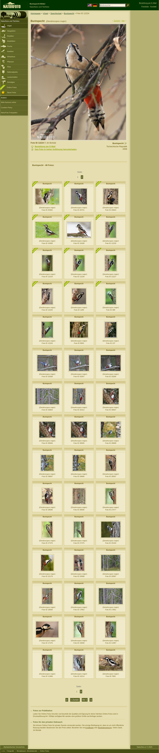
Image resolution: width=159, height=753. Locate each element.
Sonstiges (11, 82)
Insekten (10, 51)
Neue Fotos (11, 92)
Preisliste (145, 6)
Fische (9, 46)
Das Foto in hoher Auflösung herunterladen (56, 149)
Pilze (9, 67)
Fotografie (10, 751)
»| (91, 700)
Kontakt (153, 6)
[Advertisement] (144, 61)
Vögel (9, 26)
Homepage (36, 13)
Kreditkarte (89, 728)
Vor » (84, 700)
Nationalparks (12, 72)
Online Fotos (12, 87)
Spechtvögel (56, 13)
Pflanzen (10, 62)
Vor (123, 21)
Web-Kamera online (8, 102)
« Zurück (75, 700)
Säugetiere (11, 31)
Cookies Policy (6, 107)
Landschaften (12, 77)
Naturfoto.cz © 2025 (144, 747)
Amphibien (11, 41)
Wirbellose (11, 57)
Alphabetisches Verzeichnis (13, 747)
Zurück (117, 21)
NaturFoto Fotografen (9, 113)
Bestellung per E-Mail (45, 146)
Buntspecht (69, 13)
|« (67, 700)
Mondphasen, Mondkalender (27, 751)
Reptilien (10, 36)
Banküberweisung (105, 728)
